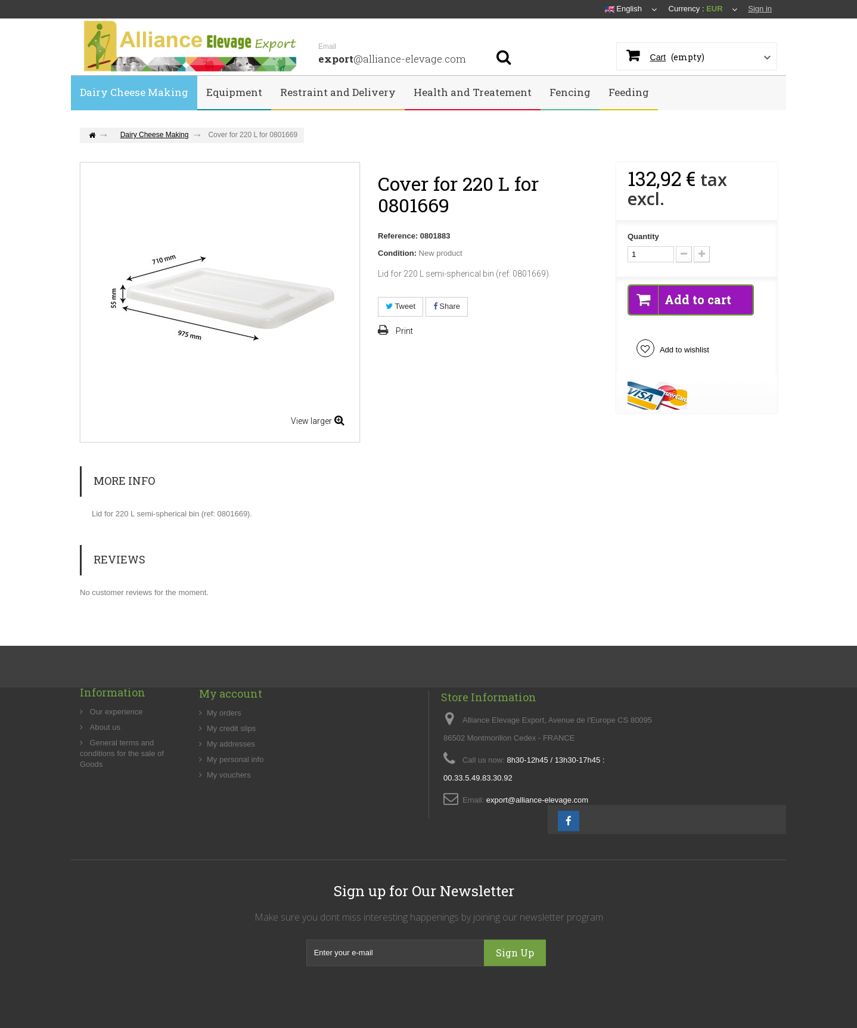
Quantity (643, 236)
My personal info (235, 799)
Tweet (400, 306)
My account (230, 733)
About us (104, 762)
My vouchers (229, 814)
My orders (224, 752)
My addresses (231, 783)
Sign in (760, 8)
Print (404, 331)
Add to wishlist (683, 349)
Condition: (397, 253)
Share (446, 306)
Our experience (115, 747)
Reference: (398, 235)
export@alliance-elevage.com (537, 848)
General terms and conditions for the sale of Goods (122, 789)
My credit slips (231, 768)
